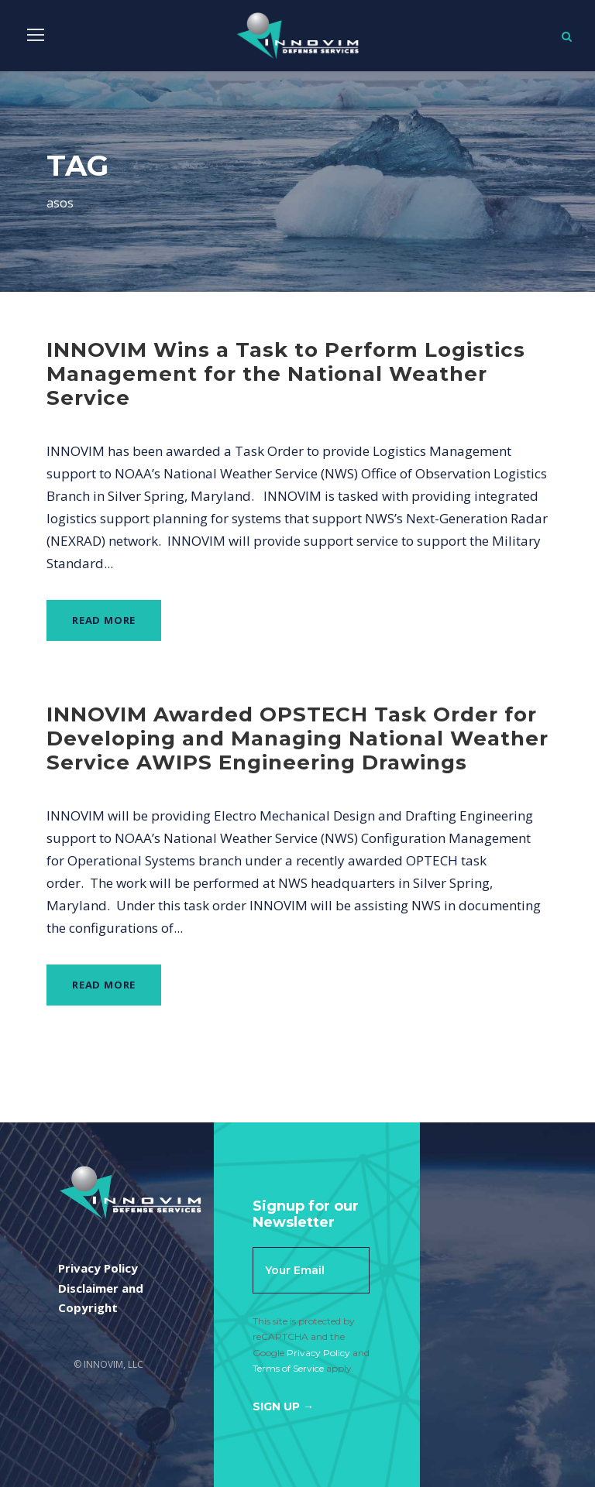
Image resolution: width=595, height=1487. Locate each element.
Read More (104, 620)
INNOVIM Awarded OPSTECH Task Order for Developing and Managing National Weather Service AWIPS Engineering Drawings (297, 738)
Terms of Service (288, 1368)
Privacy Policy (318, 1353)
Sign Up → (283, 1406)
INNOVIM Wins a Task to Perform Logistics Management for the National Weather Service (285, 373)
